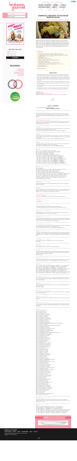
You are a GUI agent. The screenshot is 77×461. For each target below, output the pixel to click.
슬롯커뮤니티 (34, 255)
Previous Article (37, 437)
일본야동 (34, 423)
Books (54, 6)
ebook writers (34, 220)
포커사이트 (34, 260)
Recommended (41, 8)
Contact (61, 8)
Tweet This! (52, 100)
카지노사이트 (34, 249)
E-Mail (9, 56)
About (53, 8)
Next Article (64, 437)
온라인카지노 (34, 275)
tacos (48, 99)
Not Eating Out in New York (20, 77)
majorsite (33, 269)
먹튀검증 (34, 148)
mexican (44, 99)
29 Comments (63, 22)
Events (62, 6)
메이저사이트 (34, 303)
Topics (9, 58)
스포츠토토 (34, 132)
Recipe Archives (42, 6)
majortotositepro (35, 190)
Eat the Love (23, 75)
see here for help (52, 66)
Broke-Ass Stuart (22, 73)
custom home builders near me (37, 204)
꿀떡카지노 (34, 155)
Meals (39, 98)
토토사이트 (34, 226)
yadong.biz (34, 241)
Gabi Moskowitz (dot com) (20, 76)
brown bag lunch (46, 92)
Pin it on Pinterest (60, 100)
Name (10, 54)
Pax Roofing (34, 209)
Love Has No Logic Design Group (12, 455)
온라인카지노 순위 (35, 416)
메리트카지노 (34, 296)
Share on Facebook (45, 100)
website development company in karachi (39, 125)
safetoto (33, 309)
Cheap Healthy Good (21, 74)
